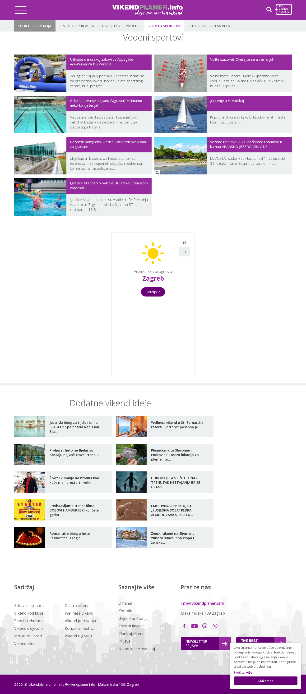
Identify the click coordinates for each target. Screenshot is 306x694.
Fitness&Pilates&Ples (209, 25)
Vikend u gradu (78, 636)
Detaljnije (153, 292)
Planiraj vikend (131, 633)
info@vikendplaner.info (202, 603)
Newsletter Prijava (206, 643)
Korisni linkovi (131, 626)
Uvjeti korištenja (133, 618)
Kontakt (125, 610)
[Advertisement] (56, 304)
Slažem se (265, 681)
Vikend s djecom (28, 628)
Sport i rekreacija (34, 25)
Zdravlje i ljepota (29, 605)
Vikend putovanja (80, 620)
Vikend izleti (25, 643)
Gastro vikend (77, 605)
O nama (125, 603)
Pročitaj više (243, 672)
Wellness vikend (79, 613)
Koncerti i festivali (80, 628)
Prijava (124, 641)
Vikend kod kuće (28, 613)
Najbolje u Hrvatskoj (136, 648)
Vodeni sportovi (164, 25)
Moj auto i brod (28, 636)
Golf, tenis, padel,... (121, 25)
